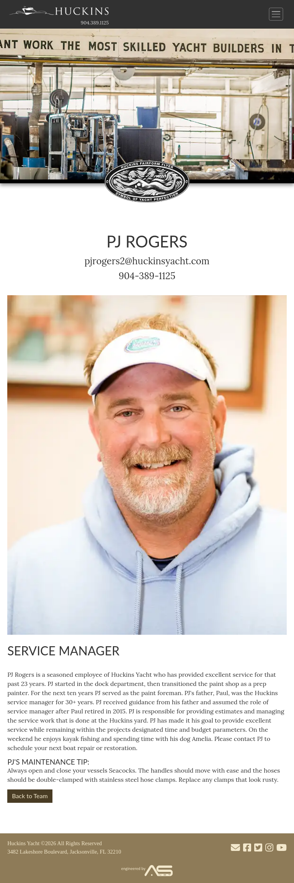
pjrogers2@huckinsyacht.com (147, 261)
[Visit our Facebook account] (247, 848)
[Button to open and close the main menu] (276, 14)
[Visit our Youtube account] (281, 848)
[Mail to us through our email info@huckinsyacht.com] (235, 848)
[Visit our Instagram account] (269, 848)
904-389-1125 (147, 276)
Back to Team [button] (29, 795)
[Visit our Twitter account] (258, 848)
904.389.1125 (95, 22)
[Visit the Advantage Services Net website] (147, 871)
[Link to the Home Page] (59, 12)
